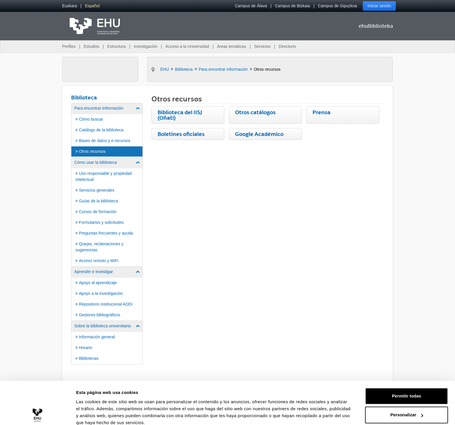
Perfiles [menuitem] (69, 46)
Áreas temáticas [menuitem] (231, 46)
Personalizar (406, 389)
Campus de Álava (251, 5)
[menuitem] (69, 6)
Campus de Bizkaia (292, 5)
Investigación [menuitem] (146, 46)
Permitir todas (406, 370)
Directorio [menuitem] (287, 46)
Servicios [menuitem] (262, 46)
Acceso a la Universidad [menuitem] (187, 46)
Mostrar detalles (93, 413)
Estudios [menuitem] (91, 46)
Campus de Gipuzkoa (337, 5)
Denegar (406, 408)
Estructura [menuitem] (116, 46)
